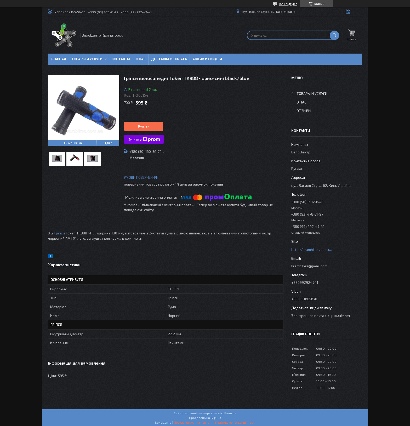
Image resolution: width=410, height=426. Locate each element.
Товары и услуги (87, 59)
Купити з (144, 139)
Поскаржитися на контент (193, 422)
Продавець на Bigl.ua (205, 417)
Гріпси (59, 233)
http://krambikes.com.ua (311, 249)
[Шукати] (334, 35)
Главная (58, 59)
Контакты (121, 59)
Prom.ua (230, 413)
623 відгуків (288, 3)
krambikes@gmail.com (309, 266)
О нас (141, 59)
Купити (143, 126)
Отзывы (304, 110)
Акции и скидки (207, 59)
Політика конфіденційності (235, 422)
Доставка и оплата (169, 59)
